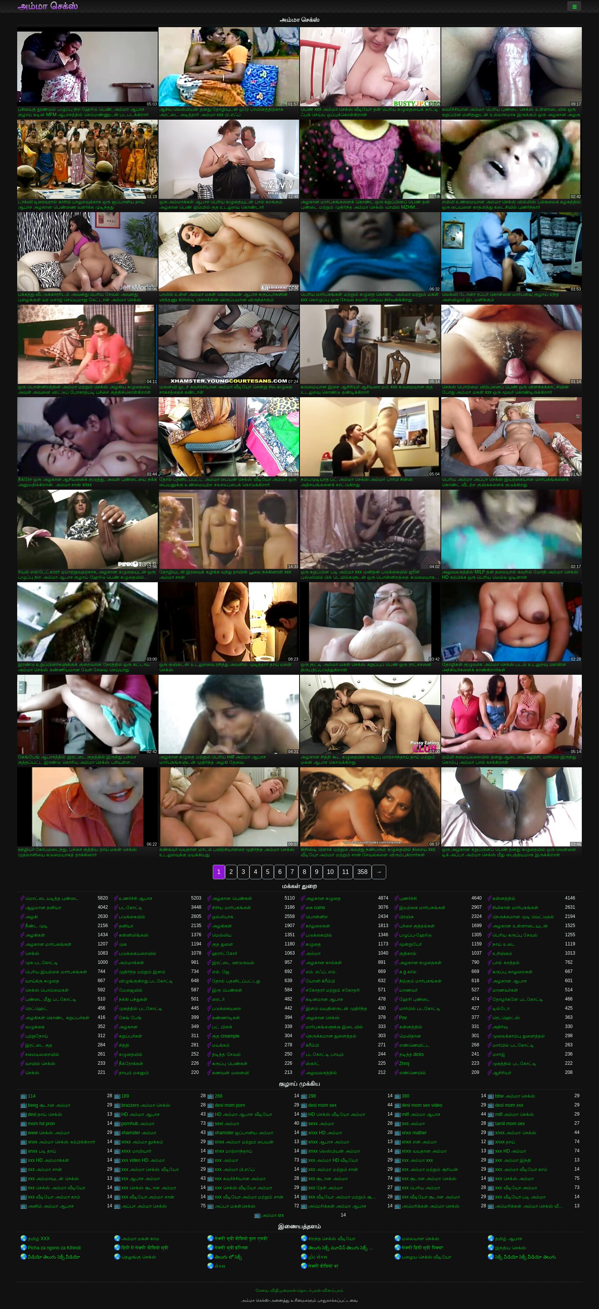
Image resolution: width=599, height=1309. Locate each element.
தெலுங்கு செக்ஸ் (138, 1257)
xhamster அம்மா (139, 1132)
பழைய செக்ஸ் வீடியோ (427, 1257)
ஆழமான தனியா (43, 907)
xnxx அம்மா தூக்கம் (142, 1142)
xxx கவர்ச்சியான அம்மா (240, 1178)
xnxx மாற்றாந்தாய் (233, 1151)
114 (32, 1096)
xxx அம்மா (226, 1160)
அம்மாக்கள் (131, 962)
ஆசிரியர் (501, 1072)
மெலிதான (410, 1036)
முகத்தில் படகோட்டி (140, 1008)
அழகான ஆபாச (509, 981)
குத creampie (226, 1036)
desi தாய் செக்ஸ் (45, 1114)
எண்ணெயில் (412, 1072)
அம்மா (313, 953)
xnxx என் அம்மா (419, 1142)
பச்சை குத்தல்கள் (417, 926)
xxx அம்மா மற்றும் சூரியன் (430, 1169)
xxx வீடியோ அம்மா (516, 1187)
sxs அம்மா (413, 1123)
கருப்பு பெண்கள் (229, 1063)
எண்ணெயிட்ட (414, 1045)
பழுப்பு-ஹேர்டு (415, 935)
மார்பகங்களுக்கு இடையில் (334, 1027)
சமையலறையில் (42, 1054)
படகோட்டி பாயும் (325, 1054)
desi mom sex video (422, 1105)
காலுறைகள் (318, 926)
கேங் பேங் (130, 1017)
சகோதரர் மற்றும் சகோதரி (333, 990)
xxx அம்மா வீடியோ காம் (521, 1169)
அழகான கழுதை (323, 898)
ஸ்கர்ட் (313, 1063)
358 (362, 872)
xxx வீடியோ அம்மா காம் (54, 1197)
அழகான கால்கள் (324, 962)
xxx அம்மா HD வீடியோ (333, 1160)
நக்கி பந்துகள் (133, 999)
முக (123, 944)
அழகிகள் (222, 926)
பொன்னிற (317, 916)
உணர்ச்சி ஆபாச (135, 898)
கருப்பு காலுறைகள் (512, 971)
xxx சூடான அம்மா (328, 1178)
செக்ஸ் (32, 953)
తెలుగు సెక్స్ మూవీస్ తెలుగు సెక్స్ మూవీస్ (343, 1248)
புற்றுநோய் (36, 1036)
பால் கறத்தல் (505, 962)
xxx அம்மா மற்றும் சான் (333, 1169)
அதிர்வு (500, 1027)
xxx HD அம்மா (510, 1151)
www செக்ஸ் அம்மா (49, 1132)
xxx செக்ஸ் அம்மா (514, 1178)
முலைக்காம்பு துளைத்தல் (518, 1036)
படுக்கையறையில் (137, 953)
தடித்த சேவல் (226, 1054)
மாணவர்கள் (505, 990)
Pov (403, 1017)
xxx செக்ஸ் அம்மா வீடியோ (56, 1187)
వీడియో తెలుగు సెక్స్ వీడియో (54, 1257)
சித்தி (124, 1045)
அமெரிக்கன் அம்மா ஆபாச (337, 1206)
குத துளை (222, 944)
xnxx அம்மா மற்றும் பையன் (244, 1142)
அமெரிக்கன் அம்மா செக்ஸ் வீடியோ (530, 1206)
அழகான (128, 1027)
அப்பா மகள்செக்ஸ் (235, 1206)
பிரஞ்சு (406, 916)
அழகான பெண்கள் (232, 898)
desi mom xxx (509, 1105)
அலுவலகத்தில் (321, 1072)
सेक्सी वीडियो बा (323, 1266)
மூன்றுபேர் (410, 944)
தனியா (126, 926)
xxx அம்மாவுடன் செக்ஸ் (53, 1178)
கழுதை (313, 944)
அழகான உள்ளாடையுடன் (519, 926)
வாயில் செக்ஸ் (40, 1063)
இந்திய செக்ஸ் (510, 1248)
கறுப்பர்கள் (130, 1036)
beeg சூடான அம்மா (49, 1105)
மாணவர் (408, 990)
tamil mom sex (510, 1123)
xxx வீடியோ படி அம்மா (520, 1197)
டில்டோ (501, 1008)
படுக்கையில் (132, 916)
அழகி (31, 916)
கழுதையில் (130, 1054)
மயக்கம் (221, 1045)
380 (406, 1096)
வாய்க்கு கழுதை (42, 981)
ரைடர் (218, 999)
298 (312, 1096)
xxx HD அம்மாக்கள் (48, 1160)
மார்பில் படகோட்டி (419, 1008)
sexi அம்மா (227, 1123)
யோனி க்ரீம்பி (320, 981)
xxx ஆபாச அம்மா (140, 1178)
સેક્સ (220, 1266)
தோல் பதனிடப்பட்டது (236, 981)
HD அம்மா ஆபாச (140, 1114)
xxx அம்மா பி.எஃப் (235, 1169)
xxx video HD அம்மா (143, 1160)
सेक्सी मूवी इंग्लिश (231, 1248)
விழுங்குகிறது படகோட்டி (146, 981)
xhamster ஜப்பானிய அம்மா (244, 1132)
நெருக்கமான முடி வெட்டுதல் (523, 916)
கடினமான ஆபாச (324, 999)
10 (330, 872)
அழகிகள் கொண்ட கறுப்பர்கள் (57, 1017)
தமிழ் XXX (39, 1238)
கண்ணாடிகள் (226, 1017)
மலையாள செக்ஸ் (420, 1238)
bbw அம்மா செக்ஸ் (515, 1096)
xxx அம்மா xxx (417, 1160)
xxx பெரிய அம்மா (421, 1187)
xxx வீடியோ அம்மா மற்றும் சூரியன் (343, 1197)
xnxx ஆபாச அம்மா (328, 1142)
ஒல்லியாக (222, 916)
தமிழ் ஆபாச (508, 1238)
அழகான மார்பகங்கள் (48, 944)
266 (218, 1096)
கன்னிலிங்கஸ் (134, 935)
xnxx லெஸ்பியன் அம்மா (334, 1151)
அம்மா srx (273, 1215)
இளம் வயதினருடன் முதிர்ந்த (336, 1008)
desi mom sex (322, 1105)
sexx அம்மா (321, 1123)
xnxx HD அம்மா (325, 1132)
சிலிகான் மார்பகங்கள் (515, 907)
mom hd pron (41, 1123)
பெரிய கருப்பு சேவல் (514, 935)
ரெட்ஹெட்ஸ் (506, 1017)
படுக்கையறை (226, 1008)
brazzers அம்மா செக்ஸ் (146, 1105)
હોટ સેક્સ (317, 1257)
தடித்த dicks (411, 1054)
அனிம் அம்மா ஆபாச (51, 1206)
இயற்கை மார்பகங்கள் (422, 907)
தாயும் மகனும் (134, 1072)
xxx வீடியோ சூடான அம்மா (431, 1197)
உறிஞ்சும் (502, 953)
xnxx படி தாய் (42, 1151)
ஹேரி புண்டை (414, 999)
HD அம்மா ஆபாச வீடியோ (243, 1114)
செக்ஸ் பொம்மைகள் (47, 990)
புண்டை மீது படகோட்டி (50, 999)
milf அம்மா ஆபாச (421, 1114)
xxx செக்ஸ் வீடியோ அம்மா (243, 1187)
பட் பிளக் (222, 1027)
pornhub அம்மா (137, 1123)
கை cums (315, 907)
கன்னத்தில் (503, 898)
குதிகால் (407, 953)
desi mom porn (230, 1105)
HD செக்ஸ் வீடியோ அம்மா (336, 1114)
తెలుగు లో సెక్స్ (228, 1257)
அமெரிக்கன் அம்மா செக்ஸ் (431, 1206)
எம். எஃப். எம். (321, 971)
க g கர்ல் (407, 971)
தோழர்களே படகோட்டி (517, 999)
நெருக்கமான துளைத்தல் (331, 1036)
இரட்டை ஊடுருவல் (233, 962)
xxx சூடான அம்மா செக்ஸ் (429, 1178)
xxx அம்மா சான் (45, 1169)
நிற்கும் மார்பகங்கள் (420, 981)
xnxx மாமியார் (136, 1151)
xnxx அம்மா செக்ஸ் (515, 1132)
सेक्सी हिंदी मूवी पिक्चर (423, 1248)
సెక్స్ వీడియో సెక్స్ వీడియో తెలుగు (525, 1257)
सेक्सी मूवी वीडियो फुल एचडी (241, 1238)
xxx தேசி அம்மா (325, 1187)
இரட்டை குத (38, 1045)
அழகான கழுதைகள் (420, 962)
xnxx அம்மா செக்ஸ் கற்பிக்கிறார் (61, 1142)
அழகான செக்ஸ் (323, 1017)
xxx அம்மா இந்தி (513, 1160)
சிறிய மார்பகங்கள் (231, 907)
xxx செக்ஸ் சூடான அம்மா (148, 1187)
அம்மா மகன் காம (140, 1238)
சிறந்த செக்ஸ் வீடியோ (331, 1238)
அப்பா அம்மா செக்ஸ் (144, 1206)
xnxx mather (414, 1132)
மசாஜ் (498, 1054)
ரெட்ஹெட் (36, 1008)
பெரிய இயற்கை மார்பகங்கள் (56, 971)
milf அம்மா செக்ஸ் (514, 1114)
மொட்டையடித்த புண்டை (52, 898)
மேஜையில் (130, 990)
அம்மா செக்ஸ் (48, 6)
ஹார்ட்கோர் (224, 953)
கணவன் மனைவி (230, 1072)
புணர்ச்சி (408, 898)
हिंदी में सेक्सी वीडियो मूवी (144, 1248)
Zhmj (404, 1063)
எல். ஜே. (221, 971)
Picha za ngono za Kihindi (54, 1248)
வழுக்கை (35, 1027)
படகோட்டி (130, 907)
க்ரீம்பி (312, 1045)
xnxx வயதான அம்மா (424, 1151)
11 (345, 872)
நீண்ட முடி (36, 926)
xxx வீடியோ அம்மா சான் (147, 1197)
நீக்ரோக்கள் (131, 1063)
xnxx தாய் (505, 1142)
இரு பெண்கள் (227, 990)
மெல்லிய (222, 935)
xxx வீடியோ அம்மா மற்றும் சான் (249, 1197)
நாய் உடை (503, 944)
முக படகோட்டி (41, 962)
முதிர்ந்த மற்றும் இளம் (142, 971)
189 (125, 1096)
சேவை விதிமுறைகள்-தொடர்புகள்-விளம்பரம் (299, 1290)
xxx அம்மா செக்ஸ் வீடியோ (150, 1169)
